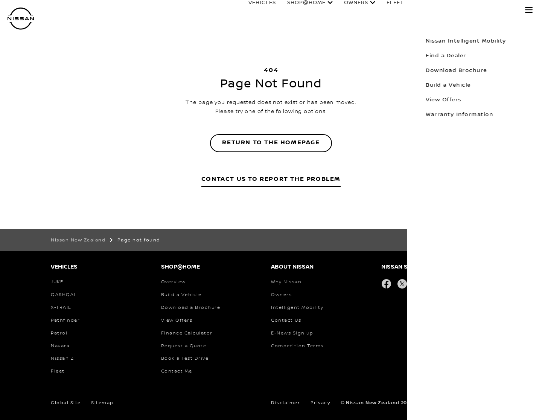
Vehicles (254, 10)
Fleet (387, 10)
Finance (420, 10)
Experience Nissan (480, 10)
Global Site (66, 403)
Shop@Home (299, 10)
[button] (529, 10)
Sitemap (102, 403)
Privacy (320, 403)
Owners (348, 10)
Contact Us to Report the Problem (271, 179)
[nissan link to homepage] (21, 19)
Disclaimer (285, 403)
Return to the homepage (271, 142)
